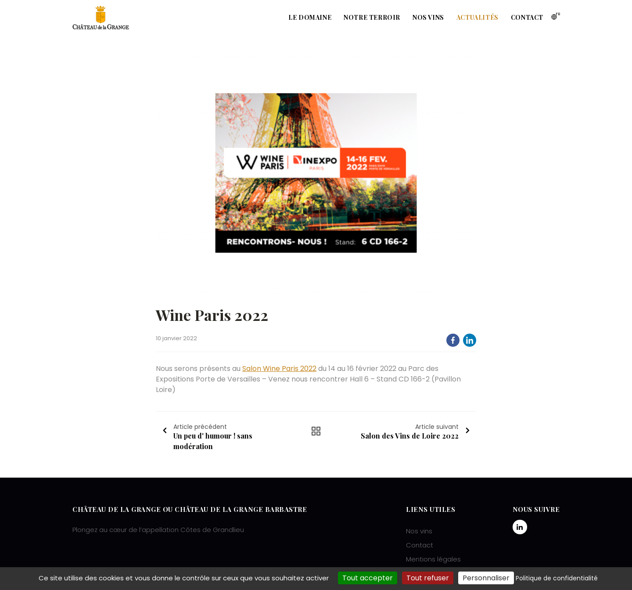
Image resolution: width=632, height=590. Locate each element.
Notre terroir (372, 17)
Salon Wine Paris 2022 (279, 368)
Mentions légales (433, 559)
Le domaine (309, 17)
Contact (527, 17)
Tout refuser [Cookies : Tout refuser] (427, 578)
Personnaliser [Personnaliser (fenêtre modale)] (486, 578)
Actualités (477, 17)
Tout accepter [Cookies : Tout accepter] (367, 578)
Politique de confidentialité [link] (557, 578)
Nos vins (428, 17)
